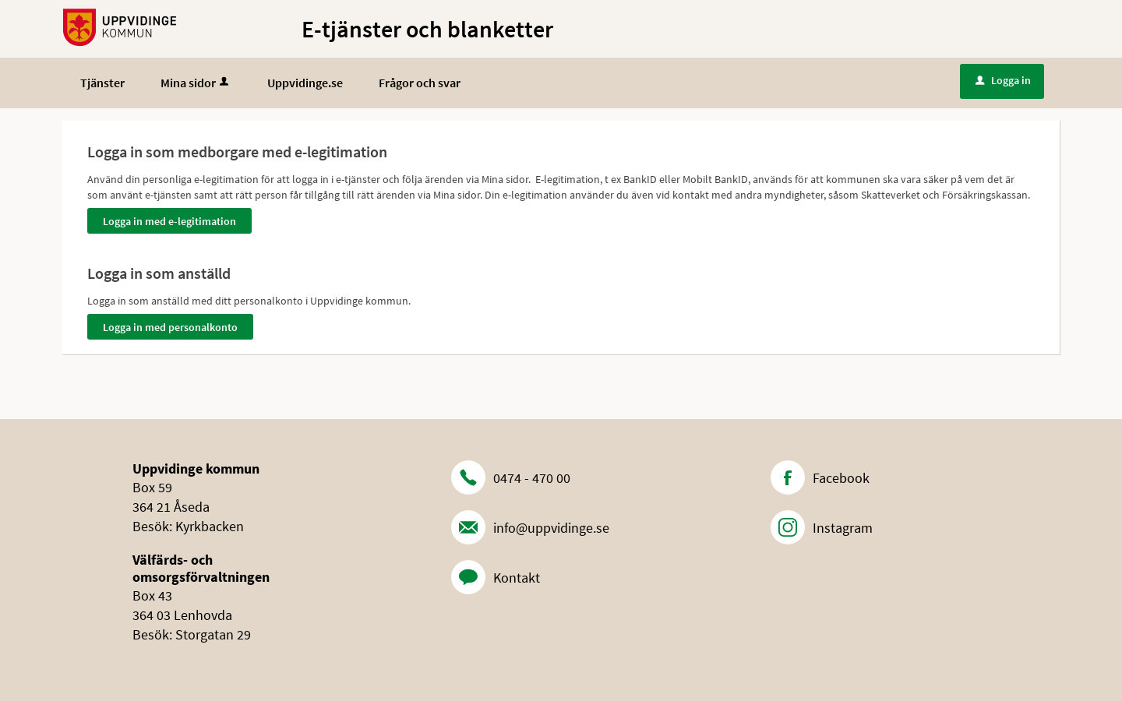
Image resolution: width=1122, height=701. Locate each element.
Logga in (1003, 80)
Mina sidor (196, 82)
